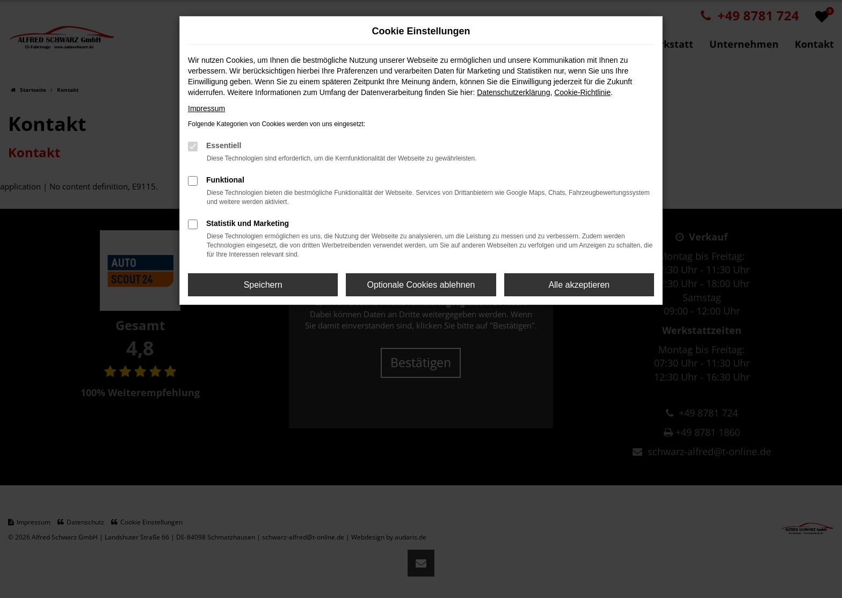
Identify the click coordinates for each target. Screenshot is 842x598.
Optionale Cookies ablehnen (421, 284)
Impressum (206, 108)
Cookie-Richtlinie (582, 92)
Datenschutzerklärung (513, 92)
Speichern (263, 284)
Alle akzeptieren (578, 284)
